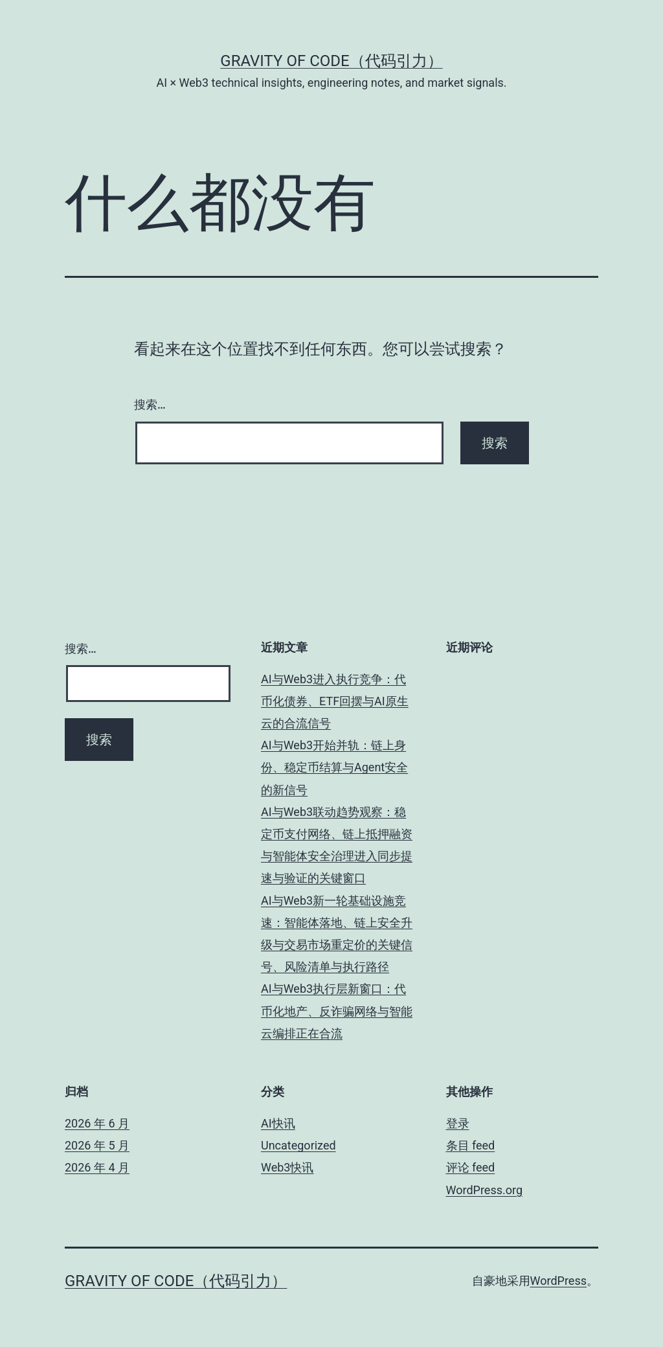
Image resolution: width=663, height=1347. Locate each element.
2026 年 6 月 (97, 1123)
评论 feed (470, 1167)
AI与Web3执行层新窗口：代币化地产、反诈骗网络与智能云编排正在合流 (336, 1010)
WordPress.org (484, 1190)
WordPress (558, 1280)
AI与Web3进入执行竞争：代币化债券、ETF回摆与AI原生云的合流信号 (335, 701)
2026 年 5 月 (97, 1145)
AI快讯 (278, 1123)
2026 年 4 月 (97, 1167)
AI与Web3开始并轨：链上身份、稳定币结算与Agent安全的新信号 (334, 767)
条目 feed (470, 1145)
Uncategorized (298, 1145)
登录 (457, 1123)
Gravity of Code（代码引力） (331, 61)
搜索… (150, 404)
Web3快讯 (287, 1167)
